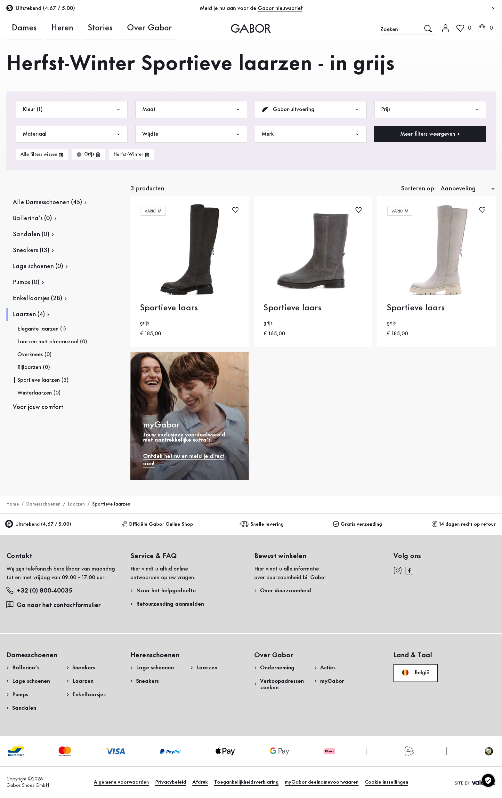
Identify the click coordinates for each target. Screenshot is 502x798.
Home (12, 504)
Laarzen (76, 504)
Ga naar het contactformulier (54, 605)
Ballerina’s (25, 667)
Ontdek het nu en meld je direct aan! (183, 460)
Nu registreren (455, 84)
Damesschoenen (43, 504)
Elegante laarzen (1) (41, 328)
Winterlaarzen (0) (39, 392)
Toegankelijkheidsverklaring (246, 782)
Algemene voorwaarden (121, 782)
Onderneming (277, 667)
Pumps (20, 694)
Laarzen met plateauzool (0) (52, 341)
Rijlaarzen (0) (33, 367)
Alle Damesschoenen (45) (47, 202)
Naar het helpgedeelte (166, 590)
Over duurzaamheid (285, 590)
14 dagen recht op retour (464, 524)
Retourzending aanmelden (404, 129)
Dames (15, 28)
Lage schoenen (31, 681)
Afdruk (200, 782)
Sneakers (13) (31, 250)
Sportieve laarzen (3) (43, 380)
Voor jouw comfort (38, 407)
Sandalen (24, 708)
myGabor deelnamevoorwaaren (322, 782)
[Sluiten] (493, 8)
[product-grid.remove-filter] (88, 154)
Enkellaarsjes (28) (37, 298)
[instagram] (397, 570)
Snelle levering (262, 524)
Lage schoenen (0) (38, 266)
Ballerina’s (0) (32, 218)
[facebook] (409, 570)
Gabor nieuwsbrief (280, 8)
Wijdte (191, 134)
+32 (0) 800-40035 (39, 590)
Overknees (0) (34, 354)
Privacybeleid (170, 782)
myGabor (332, 681)
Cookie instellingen (386, 782)
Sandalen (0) (31, 234)
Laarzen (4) (29, 314)
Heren (47, 28)
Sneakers (83, 667)
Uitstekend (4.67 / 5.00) (38, 524)
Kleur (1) (72, 109)
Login (440, 55)
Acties (328, 667)
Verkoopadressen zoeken (282, 684)
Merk (311, 134)
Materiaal (72, 134)
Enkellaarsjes (89, 694)
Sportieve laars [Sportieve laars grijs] (169, 308)
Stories (79, 28)
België (415, 672)
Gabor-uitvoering (311, 109)
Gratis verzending (357, 524)
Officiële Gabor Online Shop (157, 524)
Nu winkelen (474, 188)
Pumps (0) (26, 282)
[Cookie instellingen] (488, 780)
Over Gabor (120, 28)
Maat (191, 109)
